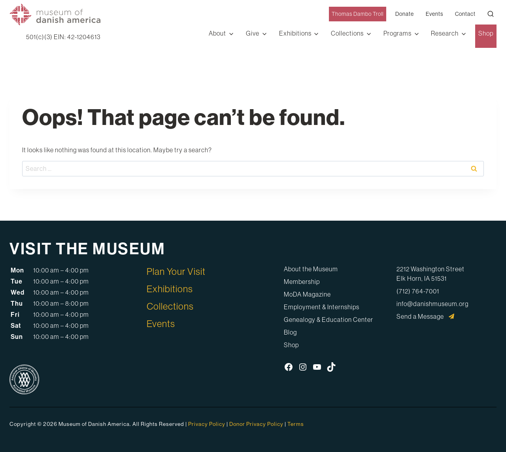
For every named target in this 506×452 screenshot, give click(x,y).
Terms (295, 423)
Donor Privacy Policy (256, 423)
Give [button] (252, 33)
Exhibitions (170, 289)
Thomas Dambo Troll (357, 13)
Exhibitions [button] (295, 33)
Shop (485, 33)
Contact (465, 13)
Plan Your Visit (176, 271)
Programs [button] (397, 33)
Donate (404, 13)
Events (434, 13)
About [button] (217, 33)
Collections (170, 306)
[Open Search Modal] (491, 13)
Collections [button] (347, 33)
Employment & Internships (321, 307)
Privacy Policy (206, 423)
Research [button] (445, 33)
